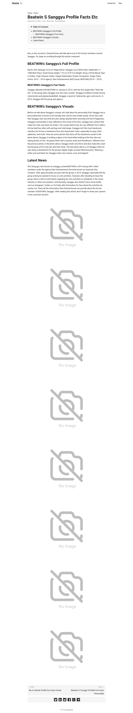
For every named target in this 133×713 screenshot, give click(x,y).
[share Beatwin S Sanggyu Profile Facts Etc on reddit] (64, 700)
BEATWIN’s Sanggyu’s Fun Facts (49, 34)
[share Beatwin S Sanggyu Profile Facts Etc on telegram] (78, 700)
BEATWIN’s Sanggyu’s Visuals (46, 37)
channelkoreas (69, 710)
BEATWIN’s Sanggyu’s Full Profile (47, 31)
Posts (36, 13)
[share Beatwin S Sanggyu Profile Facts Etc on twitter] (55, 700)
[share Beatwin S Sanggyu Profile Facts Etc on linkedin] (60, 700)
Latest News (38, 40)
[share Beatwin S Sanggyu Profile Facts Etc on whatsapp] (73, 700)
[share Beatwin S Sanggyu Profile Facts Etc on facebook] (69, 700)
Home (15, 3)
